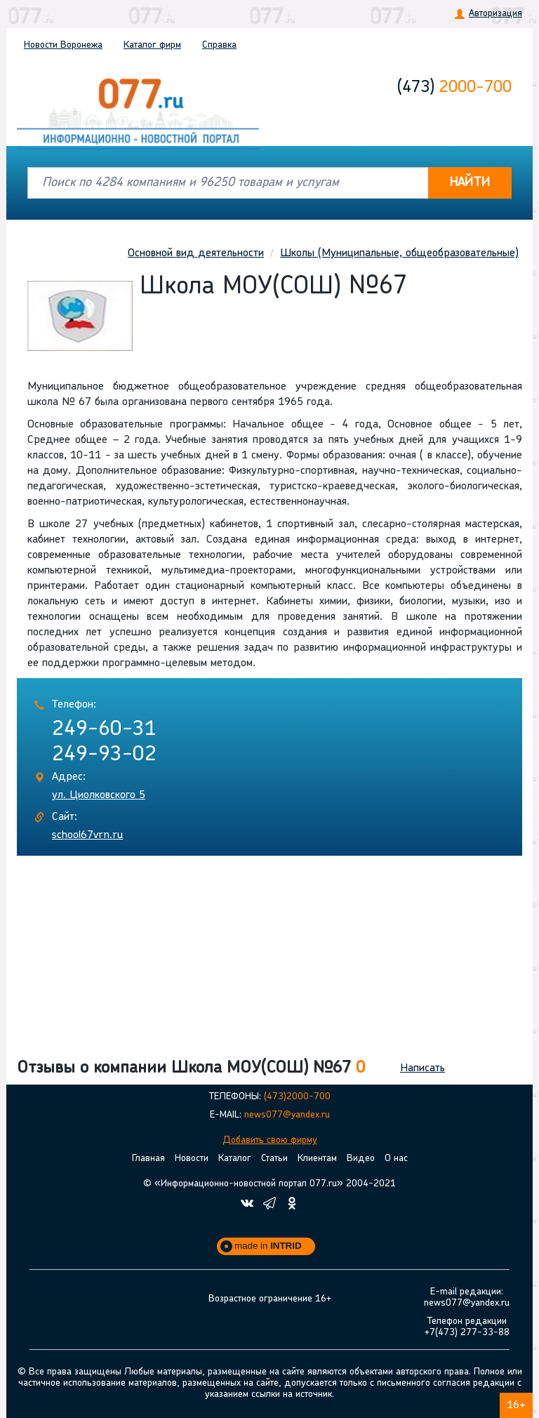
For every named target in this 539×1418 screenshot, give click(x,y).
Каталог (152, 45)
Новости (63, 45)
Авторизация (495, 13)
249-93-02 (104, 755)
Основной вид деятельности (196, 253)
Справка (219, 45)
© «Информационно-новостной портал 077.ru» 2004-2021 (269, 1184)
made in (268, 1245)
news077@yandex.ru (287, 1115)
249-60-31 (104, 730)
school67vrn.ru (87, 835)
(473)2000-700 (297, 1097)
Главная (148, 1158)
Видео (361, 1158)
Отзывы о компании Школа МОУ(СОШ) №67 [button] (191, 1068)
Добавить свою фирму (269, 1140)
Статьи (274, 1158)
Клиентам (317, 1158)
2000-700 (454, 87)
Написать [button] (422, 1068)
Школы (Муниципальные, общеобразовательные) (399, 253)
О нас (396, 1158)
